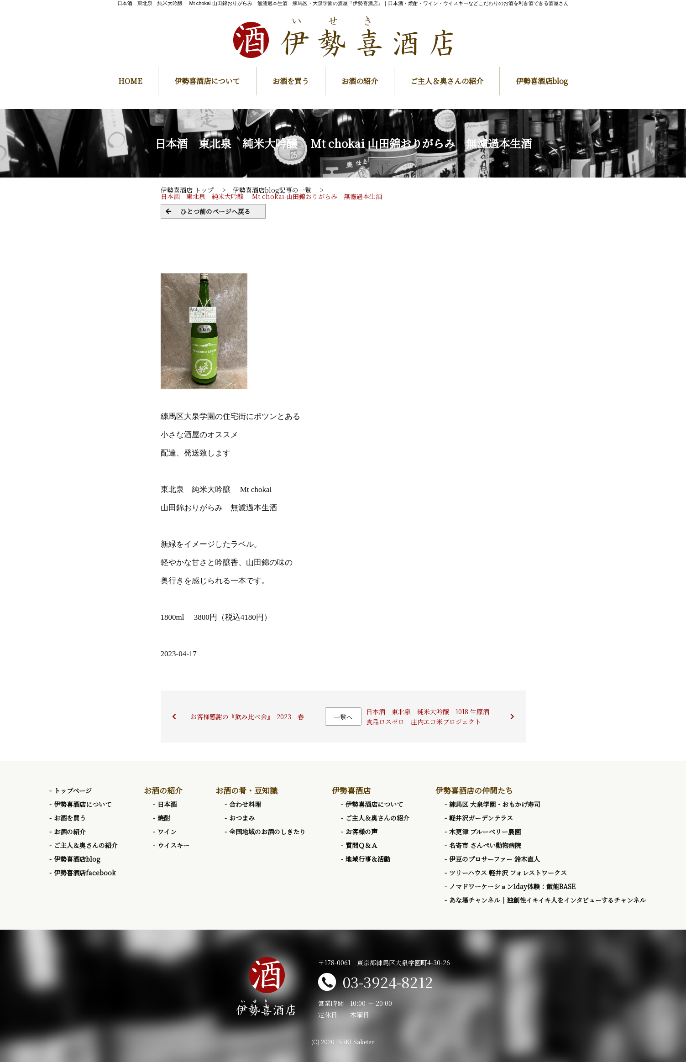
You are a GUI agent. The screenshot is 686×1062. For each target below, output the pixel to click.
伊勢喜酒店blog (542, 81)
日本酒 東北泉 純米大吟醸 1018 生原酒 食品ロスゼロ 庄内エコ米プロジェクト (431, 716)
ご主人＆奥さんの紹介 (446, 81)
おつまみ (242, 817)
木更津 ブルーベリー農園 (485, 831)
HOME (130, 81)
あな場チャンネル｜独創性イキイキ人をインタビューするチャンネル (547, 900)
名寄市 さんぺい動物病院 (485, 845)
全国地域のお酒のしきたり (267, 831)
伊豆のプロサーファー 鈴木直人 (494, 858)
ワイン (167, 831)
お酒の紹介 (359, 81)
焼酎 (163, 817)
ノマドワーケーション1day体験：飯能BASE (512, 886)
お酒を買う (290, 81)
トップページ (73, 790)
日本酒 (167, 804)
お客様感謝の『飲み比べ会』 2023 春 (247, 716)
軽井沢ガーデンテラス (481, 817)
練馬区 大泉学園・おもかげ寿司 (494, 804)
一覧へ (343, 717)
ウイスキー (173, 845)
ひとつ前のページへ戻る (215, 211)
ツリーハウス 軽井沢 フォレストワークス (508, 872)
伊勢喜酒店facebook (85, 872)
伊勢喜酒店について (207, 81)
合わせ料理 (245, 804)
